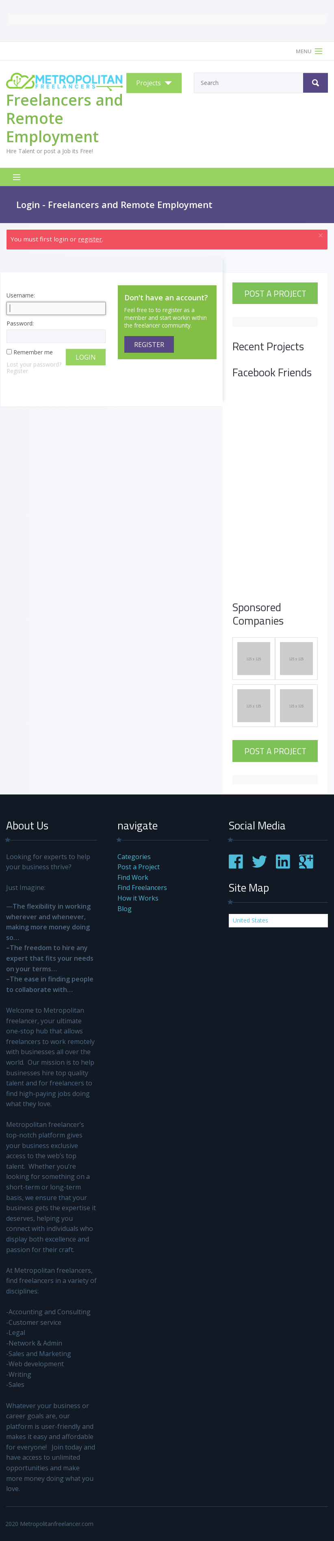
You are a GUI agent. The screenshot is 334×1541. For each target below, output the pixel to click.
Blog (124, 908)
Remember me (33, 352)
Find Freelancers (142, 887)
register (90, 239)
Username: (56, 304)
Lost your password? (34, 364)
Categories (134, 856)
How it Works (137, 898)
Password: (56, 332)
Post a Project (275, 293)
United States (250, 920)
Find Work (132, 877)
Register (17, 371)
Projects (148, 82)
